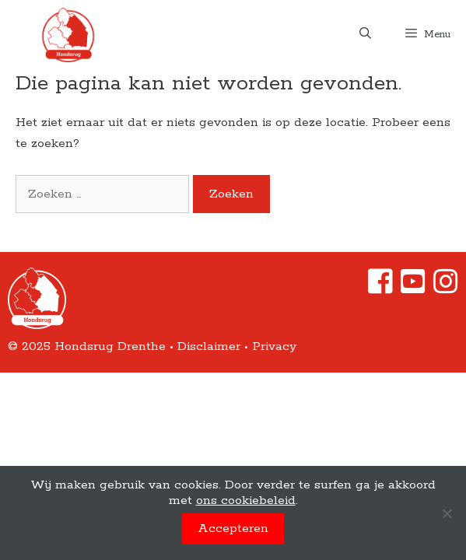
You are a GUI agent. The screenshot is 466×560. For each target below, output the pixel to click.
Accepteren (233, 528)
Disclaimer (208, 346)
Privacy (274, 346)
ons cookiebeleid (246, 500)
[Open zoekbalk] (364, 35)
